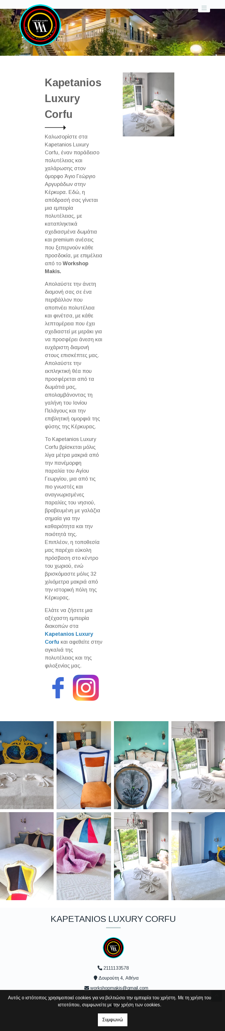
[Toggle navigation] (204, 8)
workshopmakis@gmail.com (119, 988)
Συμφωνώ (112, 1019)
